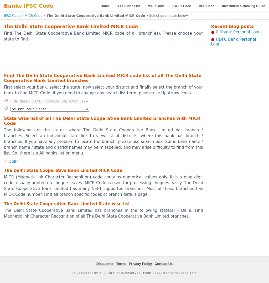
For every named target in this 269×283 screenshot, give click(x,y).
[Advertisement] (103, 57)
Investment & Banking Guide (243, 6)
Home (105, 6)
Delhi (14, 161)
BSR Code (206, 6)
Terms (121, 264)
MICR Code (156, 6)
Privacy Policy (140, 264)
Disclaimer (105, 264)
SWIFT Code (181, 6)
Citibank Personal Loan (238, 32)
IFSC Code (12, 16)
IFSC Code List (128, 6)
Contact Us (164, 264)
